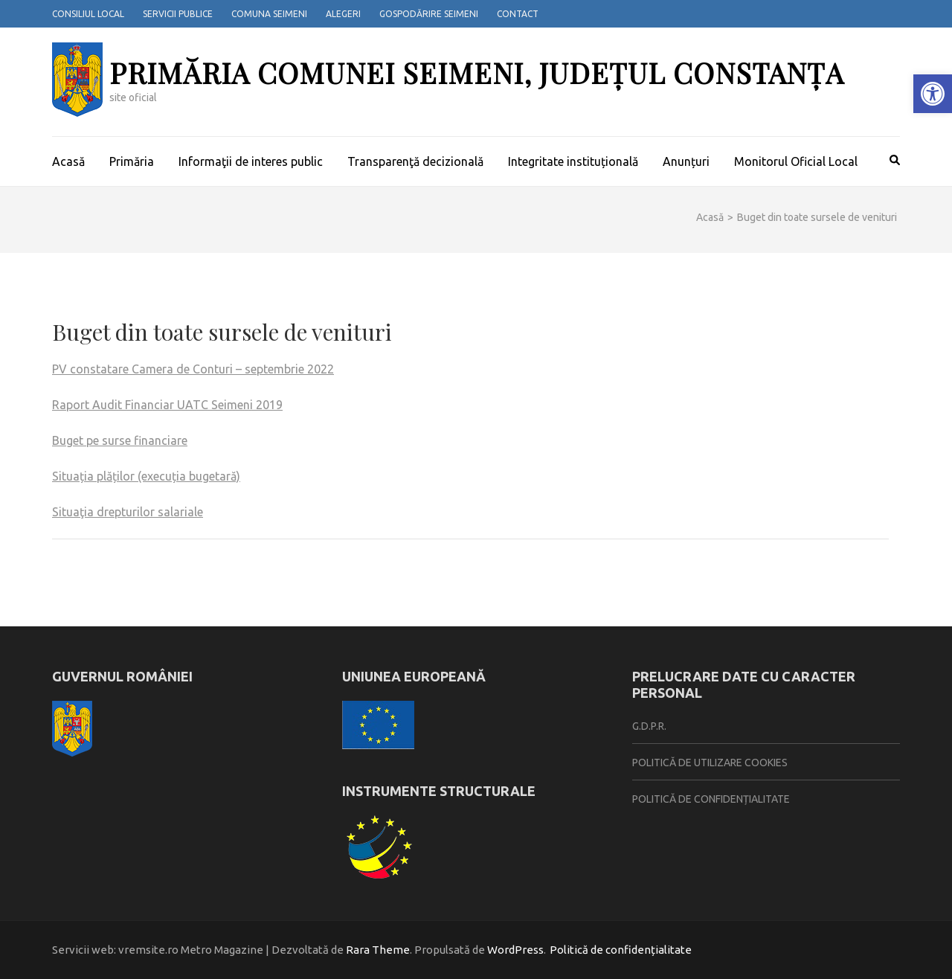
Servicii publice (178, 14)
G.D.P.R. (649, 726)
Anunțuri (686, 161)
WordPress (515, 949)
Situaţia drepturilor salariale (127, 512)
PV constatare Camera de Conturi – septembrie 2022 (193, 369)
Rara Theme (378, 949)
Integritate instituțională (573, 161)
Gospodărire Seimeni (428, 14)
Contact (517, 14)
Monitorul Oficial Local (796, 161)
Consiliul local (88, 14)
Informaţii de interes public (250, 161)
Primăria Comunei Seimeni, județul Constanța (476, 73)
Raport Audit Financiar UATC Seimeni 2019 (167, 404)
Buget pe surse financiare (119, 440)
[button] (932, 93)
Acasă (68, 161)
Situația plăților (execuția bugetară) (146, 476)
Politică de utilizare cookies (710, 762)
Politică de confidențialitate (711, 799)
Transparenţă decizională (415, 161)
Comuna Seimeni (269, 14)
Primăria (131, 161)
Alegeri (343, 14)
